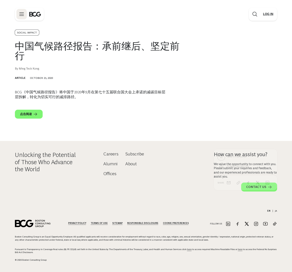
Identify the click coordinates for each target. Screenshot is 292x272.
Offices (109, 173)
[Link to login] (268, 14)
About (131, 163)
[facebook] (248, 123)
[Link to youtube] (265, 224)
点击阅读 (29, 114)
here (189, 249)
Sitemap (117, 223)
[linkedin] (267, 123)
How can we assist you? (240, 154)
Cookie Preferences (176, 223)
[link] (238, 123)
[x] (257, 123)
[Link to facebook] (237, 224)
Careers (110, 153)
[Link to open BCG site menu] (21, 14)
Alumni (110, 163)
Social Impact (27, 32)
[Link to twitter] (246, 224)
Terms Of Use (99, 223)
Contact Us (259, 187)
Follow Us (216, 223)
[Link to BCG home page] (35, 14)
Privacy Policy (77, 223)
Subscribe (134, 153)
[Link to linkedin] (228, 224)
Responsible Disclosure (142, 223)
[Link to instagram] (256, 224)
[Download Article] (245, 106)
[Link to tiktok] (274, 224)
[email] (228, 123)
